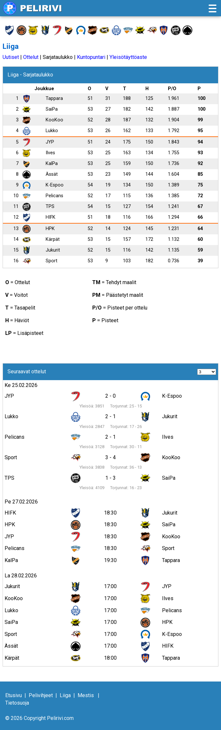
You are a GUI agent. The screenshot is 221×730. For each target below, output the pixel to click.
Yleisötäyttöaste (128, 57)
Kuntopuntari (91, 57)
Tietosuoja (17, 703)
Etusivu (13, 695)
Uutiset (11, 57)
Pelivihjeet (41, 695)
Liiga (65, 695)
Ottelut (30, 57)
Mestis (86, 695)
